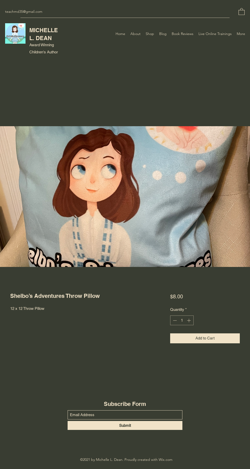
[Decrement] (174, 320)
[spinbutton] (182, 320)
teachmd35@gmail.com (23, 11)
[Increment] (189, 320)
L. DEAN (40, 38)
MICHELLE (43, 30)
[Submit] (125, 425)
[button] (242, 11)
